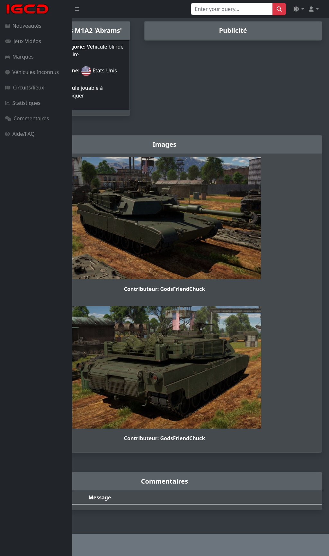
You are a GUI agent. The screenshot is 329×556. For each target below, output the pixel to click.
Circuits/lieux (24, 87)
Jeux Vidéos (23, 41)
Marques (19, 56)
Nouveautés (23, 25)
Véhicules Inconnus (32, 72)
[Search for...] (232, 9)
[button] (299, 9)
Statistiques (22, 103)
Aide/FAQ (20, 133)
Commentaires (27, 118)
